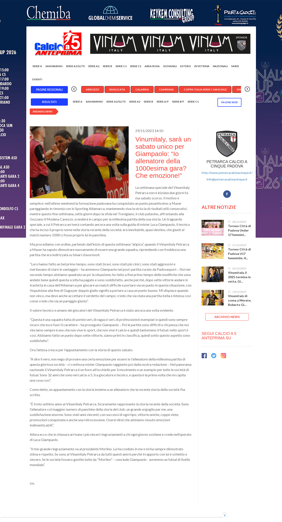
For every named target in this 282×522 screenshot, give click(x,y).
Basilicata (117, 89)
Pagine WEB (229, 102)
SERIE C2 (135, 66)
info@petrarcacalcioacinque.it (227, 179)
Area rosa (152, 66)
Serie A (37, 66)
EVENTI (37, 79)
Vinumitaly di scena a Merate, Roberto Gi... (239, 300)
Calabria (142, 89)
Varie (235, 66)
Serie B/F (178, 101)
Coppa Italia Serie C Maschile (205, 89)
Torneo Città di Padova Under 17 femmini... (239, 230)
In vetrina (202, 66)
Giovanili (170, 66)
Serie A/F (162, 101)
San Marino (54, 66)
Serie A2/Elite (116, 101)
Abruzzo (92, 89)
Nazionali (220, 66)
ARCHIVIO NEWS (227, 317)
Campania (166, 89)
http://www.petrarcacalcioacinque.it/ (227, 173)
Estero (185, 66)
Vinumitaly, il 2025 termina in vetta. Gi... (239, 277)
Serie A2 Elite (75, 66)
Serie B (107, 66)
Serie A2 (93, 66)
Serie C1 (121, 66)
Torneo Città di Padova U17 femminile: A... (239, 253)
